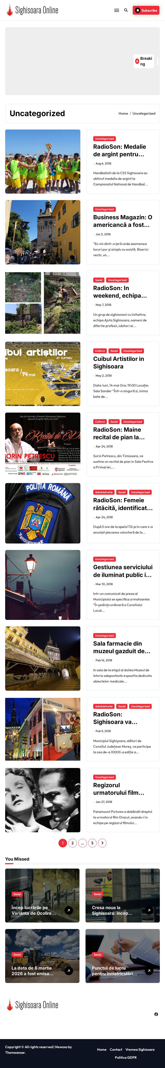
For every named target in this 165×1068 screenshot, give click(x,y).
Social (98, 280)
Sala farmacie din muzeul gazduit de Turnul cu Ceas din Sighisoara (119, 655)
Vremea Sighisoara (139, 1049)
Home (102, 1049)
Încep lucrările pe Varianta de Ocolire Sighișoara (32, 913)
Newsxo (61, 1047)
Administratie (104, 492)
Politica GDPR (126, 1057)
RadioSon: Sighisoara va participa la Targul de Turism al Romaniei (122, 726)
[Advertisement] (70, 61)
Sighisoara (26, 1020)
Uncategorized (104, 138)
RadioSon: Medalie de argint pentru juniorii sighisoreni (119, 154)
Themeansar (15, 1052)
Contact (116, 1049)
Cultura (100, 350)
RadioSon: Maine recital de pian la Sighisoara (117, 437)
